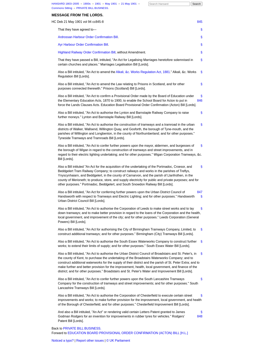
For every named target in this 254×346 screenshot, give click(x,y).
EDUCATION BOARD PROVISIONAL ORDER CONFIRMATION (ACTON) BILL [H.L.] (128, 333)
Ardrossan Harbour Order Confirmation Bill (88, 37)
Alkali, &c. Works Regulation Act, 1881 (143, 72)
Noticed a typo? (63, 340)
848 (199, 316)
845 (199, 21)
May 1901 (111, 3)
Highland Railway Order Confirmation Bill (86, 52)
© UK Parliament (118, 340)
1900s (87, 3)
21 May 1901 (129, 3)
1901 (98, 3)
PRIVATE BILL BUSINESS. (92, 8)
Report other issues (90, 340)
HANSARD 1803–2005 (65, 3)
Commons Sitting (62, 8)
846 (199, 100)
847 (199, 192)
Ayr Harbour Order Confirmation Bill (83, 44)
